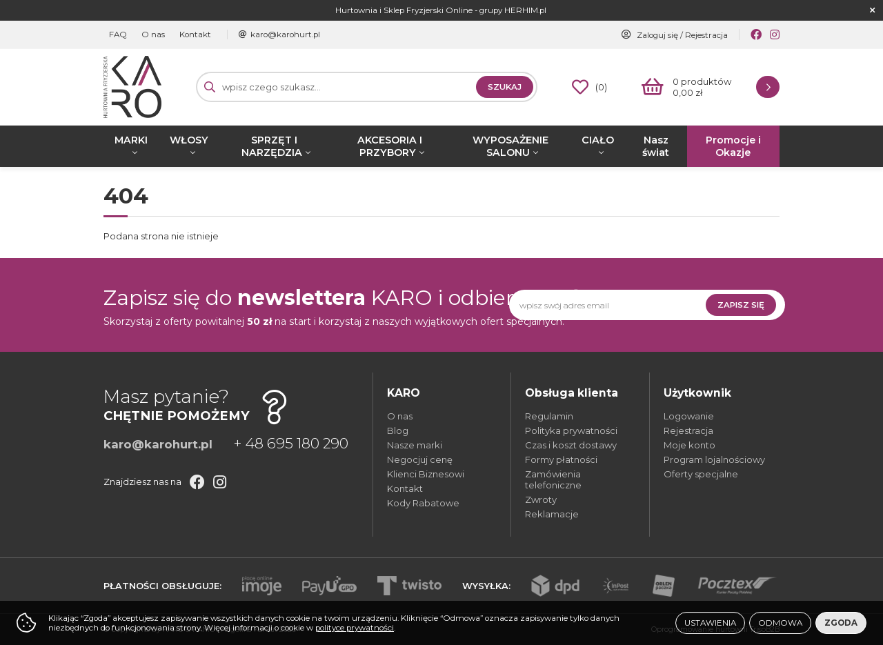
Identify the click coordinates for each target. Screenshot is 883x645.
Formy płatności (561, 459)
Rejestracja (706, 35)
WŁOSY (189, 140)
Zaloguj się (657, 35)
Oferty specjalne (701, 473)
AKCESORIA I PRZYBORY (389, 146)
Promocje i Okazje (733, 146)
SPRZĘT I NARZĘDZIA (271, 146)
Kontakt (185, 34)
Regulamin (549, 415)
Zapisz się (740, 305)
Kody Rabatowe (423, 502)
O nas (147, 34)
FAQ (116, 34)
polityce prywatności (354, 628)
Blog (397, 430)
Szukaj (505, 87)
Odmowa (780, 623)
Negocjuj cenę (420, 459)
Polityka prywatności (571, 430)
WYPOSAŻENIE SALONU (510, 146)
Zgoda (840, 623)
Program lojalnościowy (714, 459)
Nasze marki (414, 444)
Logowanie (689, 415)
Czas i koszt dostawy (571, 444)
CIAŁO (598, 140)
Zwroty (541, 499)
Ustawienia (710, 623)
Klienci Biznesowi (425, 473)
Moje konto (689, 444)
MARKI (131, 140)
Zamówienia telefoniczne (553, 479)
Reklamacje (552, 513)
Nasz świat (655, 146)
